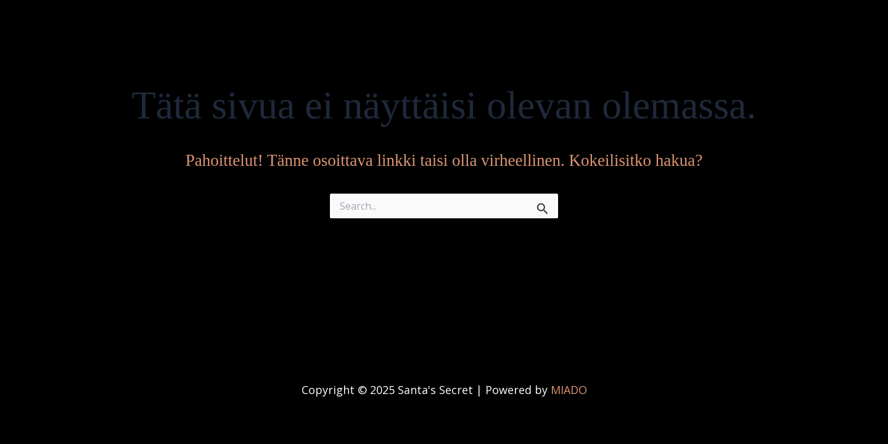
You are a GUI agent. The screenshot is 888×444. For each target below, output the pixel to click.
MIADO (569, 389)
